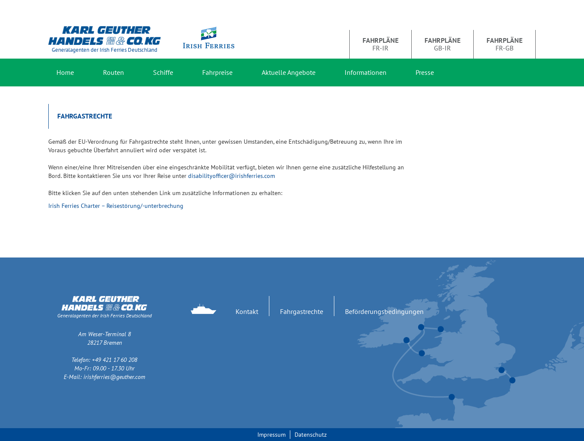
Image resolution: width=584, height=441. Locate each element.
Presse (425, 72)
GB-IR (442, 44)
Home (65, 72)
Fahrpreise (217, 72)
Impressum (271, 434)
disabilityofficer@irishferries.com (231, 176)
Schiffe (163, 72)
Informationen (365, 72)
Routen (113, 72)
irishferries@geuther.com (114, 377)
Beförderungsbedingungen (384, 311)
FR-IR (380, 44)
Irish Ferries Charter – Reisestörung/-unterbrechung (115, 206)
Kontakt (247, 311)
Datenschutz (311, 434)
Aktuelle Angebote (289, 72)
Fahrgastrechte (301, 311)
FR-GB (504, 44)
